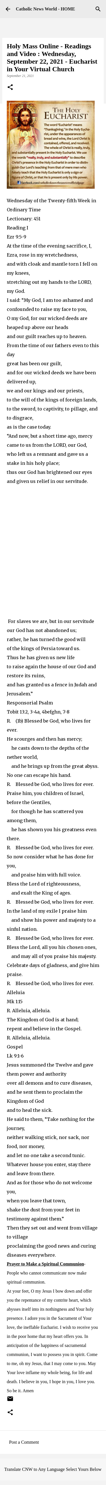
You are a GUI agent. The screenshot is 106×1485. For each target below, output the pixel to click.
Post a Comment (24, 1442)
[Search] (98, 9)
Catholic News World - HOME (45, 9)
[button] (10, 88)
